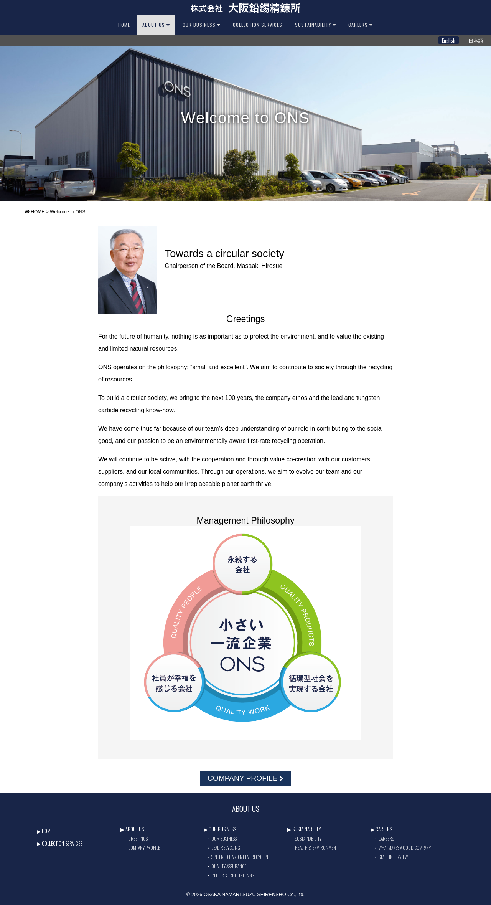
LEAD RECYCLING (225, 847)
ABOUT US (156, 24)
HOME (124, 24)
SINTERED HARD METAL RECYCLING (241, 857)
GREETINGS (138, 838)
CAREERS (360, 24)
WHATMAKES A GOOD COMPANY (405, 847)
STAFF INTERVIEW (393, 857)
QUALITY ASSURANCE (228, 866)
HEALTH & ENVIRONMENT (316, 847)
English (448, 40)
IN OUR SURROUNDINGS (232, 875)
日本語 (475, 40)
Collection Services (257, 24)
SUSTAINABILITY (315, 24)
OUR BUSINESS (202, 24)
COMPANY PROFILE (245, 778)
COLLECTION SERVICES (62, 843)
